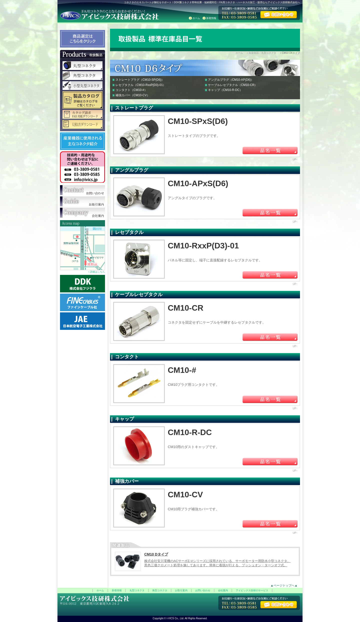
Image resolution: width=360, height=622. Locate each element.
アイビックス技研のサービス (252, 590)
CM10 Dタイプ (156, 554)
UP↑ (295, 159)
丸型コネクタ (137, 590)
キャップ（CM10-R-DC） (225, 90)
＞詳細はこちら (96, 271)
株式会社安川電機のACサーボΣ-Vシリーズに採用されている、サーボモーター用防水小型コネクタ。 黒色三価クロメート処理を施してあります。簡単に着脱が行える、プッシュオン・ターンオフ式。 (217, 563)
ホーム (196, 18)
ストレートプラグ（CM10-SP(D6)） (140, 79)
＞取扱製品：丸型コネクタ (261, 52)
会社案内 (223, 590)
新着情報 (211, 18)
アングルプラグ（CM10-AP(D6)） (231, 79)
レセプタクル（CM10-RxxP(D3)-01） (141, 85)
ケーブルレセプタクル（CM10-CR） (232, 85)
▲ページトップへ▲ (284, 585)
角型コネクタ (159, 590)
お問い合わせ (202, 590)
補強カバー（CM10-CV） (133, 95)
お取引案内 (181, 590)
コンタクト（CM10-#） (131, 90)
